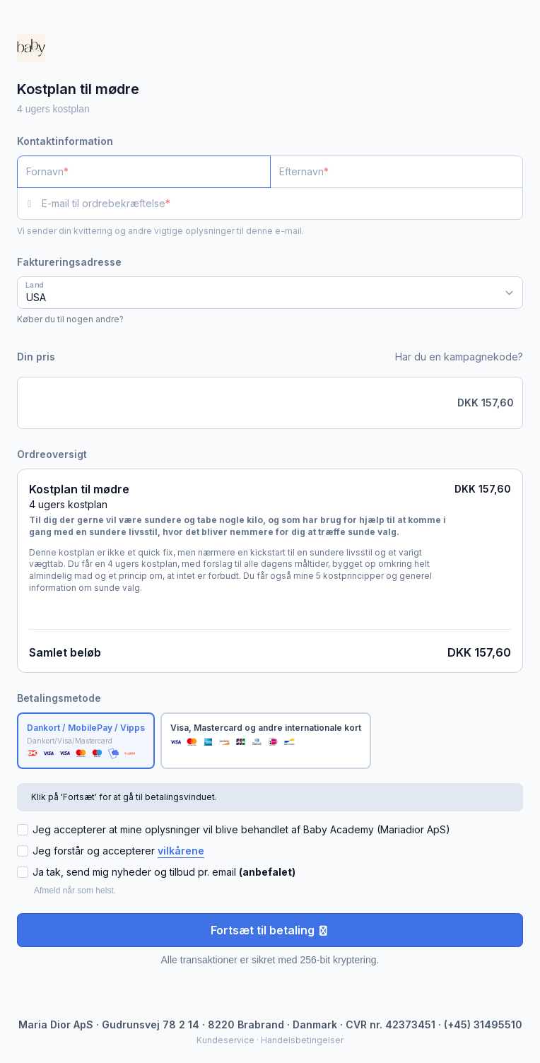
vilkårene (181, 851)
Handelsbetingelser (302, 1040)
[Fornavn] (144, 171)
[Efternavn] (397, 171)
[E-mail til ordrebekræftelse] (282, 203)
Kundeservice (225, 1040)
